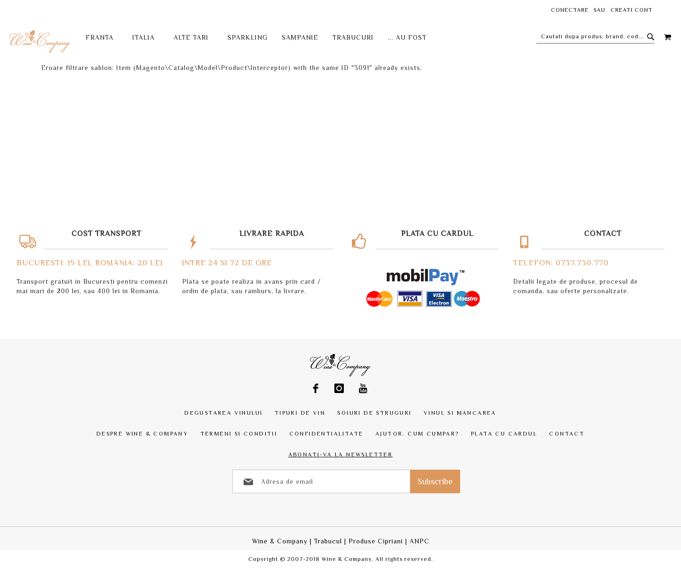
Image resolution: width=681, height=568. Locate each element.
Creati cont (632, 10)
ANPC (419, 541)
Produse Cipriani (376, 541)
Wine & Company (279, 541)
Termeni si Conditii (239, 433)
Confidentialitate (326, 433)
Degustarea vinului (223, 413)
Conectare (570, 10)
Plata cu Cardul (504, 433)
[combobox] (595, 36)
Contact (567, 433)
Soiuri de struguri (374, 413)
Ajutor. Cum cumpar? (417, 433)
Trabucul (328, 541)
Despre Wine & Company (142, 433)
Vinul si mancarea (460, 413)
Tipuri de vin (300, 413)
